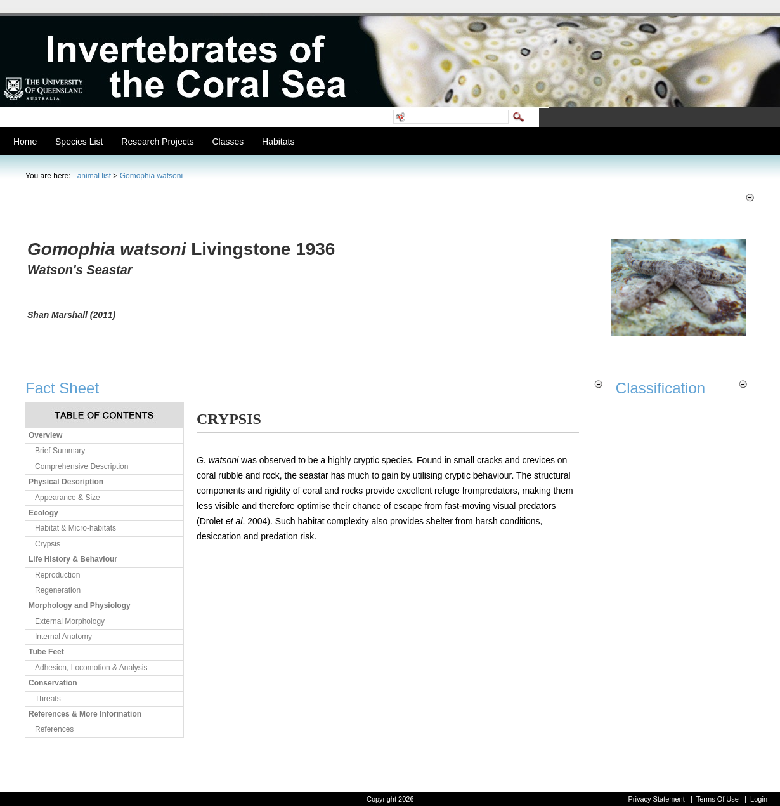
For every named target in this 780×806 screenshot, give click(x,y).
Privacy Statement (656, 799)
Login (758, 799)
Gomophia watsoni (151, 175)
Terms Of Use (717, 799)
